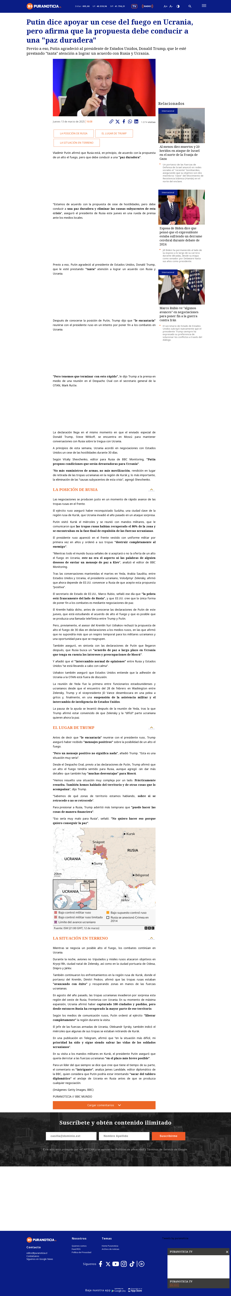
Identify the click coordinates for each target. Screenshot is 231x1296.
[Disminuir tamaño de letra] (171, 7)
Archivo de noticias (110, 1186)
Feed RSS (76, 1186)
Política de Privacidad (81, 1190)
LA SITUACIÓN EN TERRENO (76, 144)
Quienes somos (79, 1183)
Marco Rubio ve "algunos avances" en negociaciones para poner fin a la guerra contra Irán (179, 315)
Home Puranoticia (110, 1183)
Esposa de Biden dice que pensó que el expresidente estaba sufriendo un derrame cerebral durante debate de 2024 (181, 237)
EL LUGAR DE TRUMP (114, 135)
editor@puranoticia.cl (36, 1190)
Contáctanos (32, 1194)
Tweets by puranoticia (175, 1175)
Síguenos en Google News (39, 1197)
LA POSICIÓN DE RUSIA (73, 135)
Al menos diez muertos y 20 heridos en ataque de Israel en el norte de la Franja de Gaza (180, 154)
